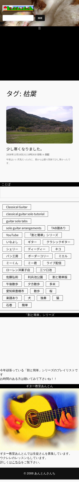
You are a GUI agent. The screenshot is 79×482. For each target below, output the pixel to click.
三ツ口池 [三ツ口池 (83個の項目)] (46, 270)
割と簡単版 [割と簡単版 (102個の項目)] (59, 277)
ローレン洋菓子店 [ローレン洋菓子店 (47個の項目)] (18, 270)
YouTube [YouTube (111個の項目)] (12, 235)
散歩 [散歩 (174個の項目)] (37, 291)
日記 (47, 154)
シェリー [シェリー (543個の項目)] (12, 249)
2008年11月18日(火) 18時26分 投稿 (24, 154)
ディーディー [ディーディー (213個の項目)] (36, 249)
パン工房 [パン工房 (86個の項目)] (12, 256)
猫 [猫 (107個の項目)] (57, 298)
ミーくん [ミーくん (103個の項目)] (12, 263)
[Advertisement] (39, 57)
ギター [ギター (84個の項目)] (32, 242)
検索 (40, 18)
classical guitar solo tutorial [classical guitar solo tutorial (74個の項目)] (25, 214)
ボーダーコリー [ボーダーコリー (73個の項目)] (38, 256)
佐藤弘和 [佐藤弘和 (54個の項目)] (12, 277)
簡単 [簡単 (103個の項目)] (25, 305)
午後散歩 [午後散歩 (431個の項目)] (12, 284)
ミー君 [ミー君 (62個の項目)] (32, 263)
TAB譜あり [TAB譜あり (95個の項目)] (58, 228)
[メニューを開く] (39, 28)
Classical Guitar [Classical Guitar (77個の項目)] (16, 207)
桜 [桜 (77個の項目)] (50, 291)
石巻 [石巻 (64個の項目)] (9, 305)
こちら (16, 462)
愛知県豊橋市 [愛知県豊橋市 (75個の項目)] (15, 291)
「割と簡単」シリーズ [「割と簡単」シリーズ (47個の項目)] (43, 235)
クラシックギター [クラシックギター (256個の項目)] (58, 242)
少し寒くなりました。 (25, 149)
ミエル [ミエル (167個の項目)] (63, 256)
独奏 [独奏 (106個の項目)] (43, 298)
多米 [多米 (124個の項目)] (52, 284)
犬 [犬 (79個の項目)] (29, 298)
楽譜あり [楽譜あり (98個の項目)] (12, 298)
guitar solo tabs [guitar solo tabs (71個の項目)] (17, 221)
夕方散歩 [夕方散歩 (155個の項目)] (34, 284)
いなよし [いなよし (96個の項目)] (12, 242)
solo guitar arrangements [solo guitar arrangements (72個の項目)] (23, 228)
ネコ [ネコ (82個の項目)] (58, 249)
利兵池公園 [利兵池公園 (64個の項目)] (35, 277)
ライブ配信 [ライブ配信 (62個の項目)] (53, 263)
